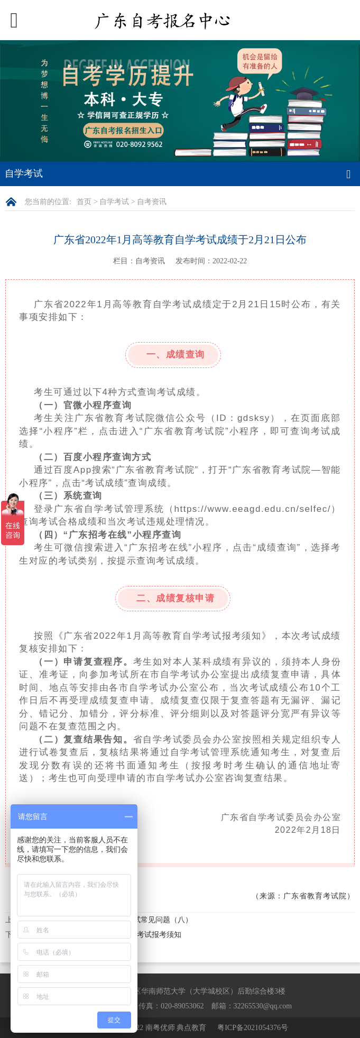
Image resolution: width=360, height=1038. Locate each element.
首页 (84, 202)
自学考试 (114, 202)
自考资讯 (152, 202)
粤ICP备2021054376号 (252, 1028)
